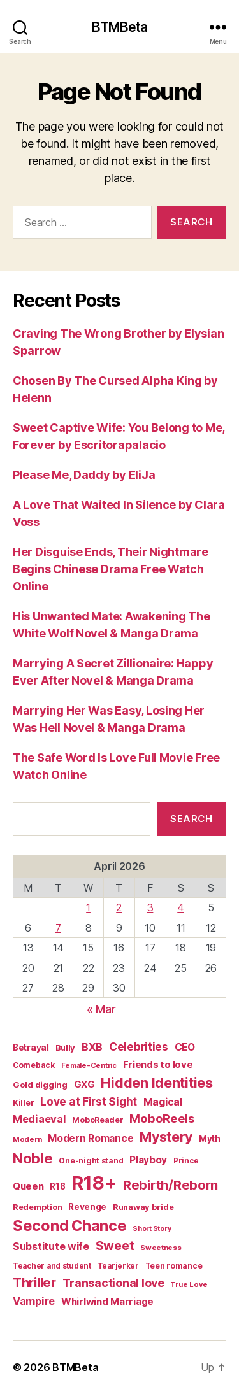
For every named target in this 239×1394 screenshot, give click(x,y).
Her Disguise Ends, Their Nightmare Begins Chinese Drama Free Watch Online (110, 569)
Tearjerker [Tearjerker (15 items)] (118, 1266)
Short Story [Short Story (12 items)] (152, 1229)
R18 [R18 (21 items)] (57, 1186)
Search (191, 819)
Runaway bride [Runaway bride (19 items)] (143, 1207)
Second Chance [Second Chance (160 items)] (70, 1225)
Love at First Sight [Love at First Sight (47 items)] (88, 1101)
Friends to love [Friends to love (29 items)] (158, 1064)
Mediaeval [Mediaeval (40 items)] (39, 1119)
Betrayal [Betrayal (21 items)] (31, 1047)
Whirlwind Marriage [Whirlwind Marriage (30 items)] (107, 1301)
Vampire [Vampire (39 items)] (34, 1301)
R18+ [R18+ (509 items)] (94, 1183)
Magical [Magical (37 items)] (162, 1101)
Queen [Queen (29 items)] (28, 1186)
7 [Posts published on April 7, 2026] (58, 927)
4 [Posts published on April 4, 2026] (180, 907)
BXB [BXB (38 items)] (92, 1047)
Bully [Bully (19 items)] (65, 1048)
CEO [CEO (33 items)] (185, 1047)
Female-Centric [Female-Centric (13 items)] (89, 1065)
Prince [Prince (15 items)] (185, 1160)
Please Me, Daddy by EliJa (84, 474)
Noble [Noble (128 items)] (33, 1158)
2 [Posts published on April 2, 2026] (119, 907)
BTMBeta (120, 27)
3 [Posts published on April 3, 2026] (150, 907)
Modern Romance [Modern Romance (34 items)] (90, 1138)
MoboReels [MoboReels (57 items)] (161, 1118)
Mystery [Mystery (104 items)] (166, 1136)
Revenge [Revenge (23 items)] (87, 1207)
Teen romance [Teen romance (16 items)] (174, 1265)
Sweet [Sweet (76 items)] (115, 1245)
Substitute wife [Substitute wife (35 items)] (51, 1247)
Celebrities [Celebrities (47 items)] (138, 1046)
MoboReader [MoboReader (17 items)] (97, 1120)
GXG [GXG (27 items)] (84, 1084)
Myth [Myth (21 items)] (210, 1139)
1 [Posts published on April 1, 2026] (88, 907)
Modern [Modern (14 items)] (27, 1139)
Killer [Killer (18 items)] (23, 1102)
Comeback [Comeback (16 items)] (34, 1065)
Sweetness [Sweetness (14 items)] (161, 1247)
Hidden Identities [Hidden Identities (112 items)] (156, 1082)
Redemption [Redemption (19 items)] (37, 1207)
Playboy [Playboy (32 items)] (148, 1160)
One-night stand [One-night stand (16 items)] (91, 1160)
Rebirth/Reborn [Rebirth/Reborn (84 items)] (170, 1185)
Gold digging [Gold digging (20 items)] (40, 1084)
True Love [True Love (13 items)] (189, 1284)
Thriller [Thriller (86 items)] (34, 1282)
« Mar (101, 1009)
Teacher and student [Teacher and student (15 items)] (52, 1266)
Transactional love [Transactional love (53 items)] (113, 1283)
